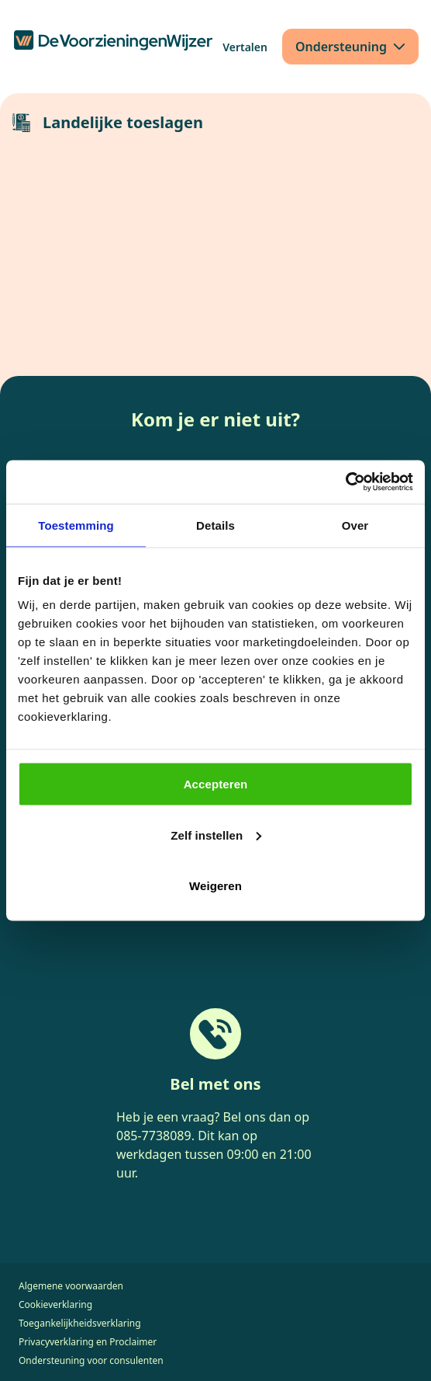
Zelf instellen (216, 834)
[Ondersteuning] (350, 46)
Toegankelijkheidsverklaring (80, 1323)
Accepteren (216, 784)
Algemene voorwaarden (71, 1285)
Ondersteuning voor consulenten (91, 1360)
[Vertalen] (245, 47)
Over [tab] (355, 524)
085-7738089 (153, 1135)
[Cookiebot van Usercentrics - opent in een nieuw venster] (345, 482)
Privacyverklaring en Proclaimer (88, 1341)
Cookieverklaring (55, 1304)
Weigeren (215, 885)
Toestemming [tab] (76, 524)
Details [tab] (215, 524)
